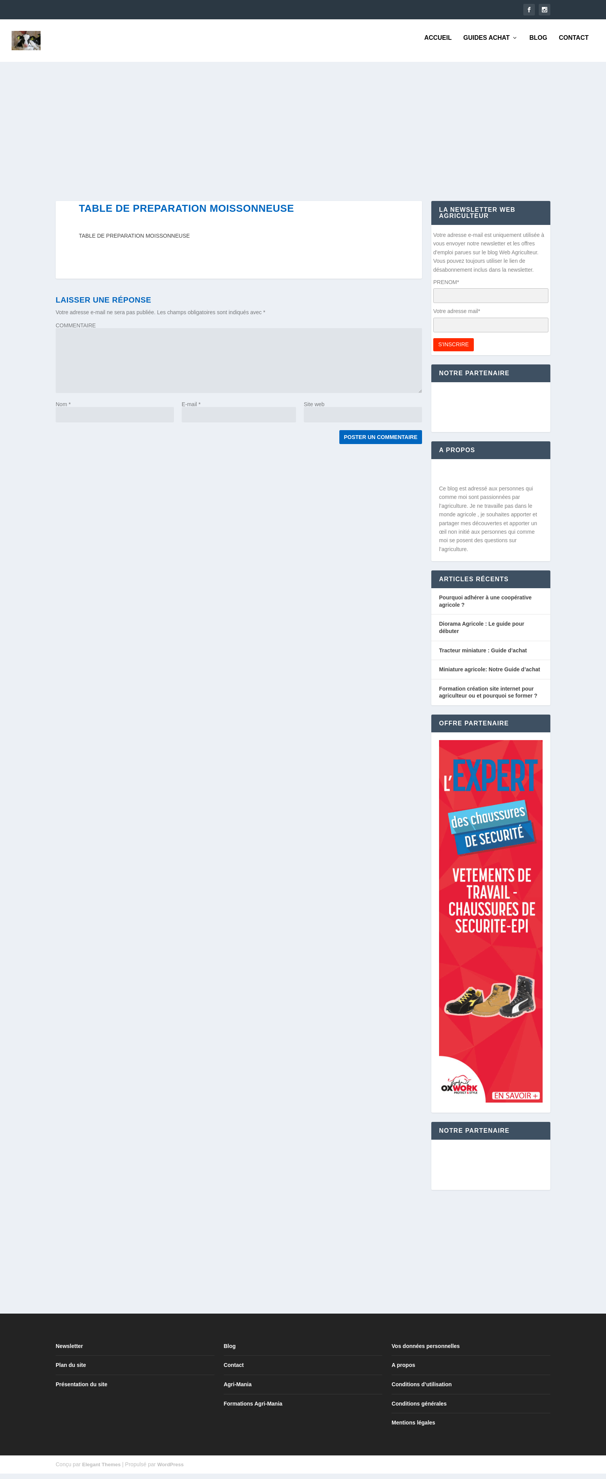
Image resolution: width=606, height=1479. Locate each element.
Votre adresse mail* (456, 316)
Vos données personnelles (426, 1351)
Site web (314, 410)
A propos (403, 1370)
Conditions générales (419, 1409)
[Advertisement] (287, 137)
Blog (538, 43)
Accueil (438, 43)
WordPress (170, 1470)
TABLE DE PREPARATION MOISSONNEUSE (134, 241)
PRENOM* (446, 287)
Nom (63, 410)
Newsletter (69, 1351)
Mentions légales (413, 1428)
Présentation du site (81, 1390)
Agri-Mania (238, 1390)
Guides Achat (486, 43)
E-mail (191, 410)
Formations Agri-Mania (253, 1409)
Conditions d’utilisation (422, 1390)
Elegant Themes (101, 1470)
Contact (574, 43)
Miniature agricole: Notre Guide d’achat (489, 675)
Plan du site (71, 1370)
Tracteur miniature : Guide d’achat (483, 656)
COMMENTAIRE (76, 331)
